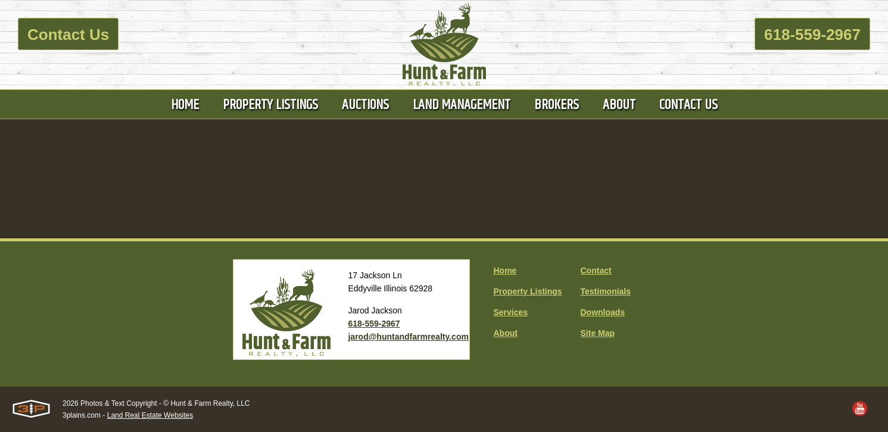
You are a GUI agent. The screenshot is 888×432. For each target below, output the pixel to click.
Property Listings (528, 291)
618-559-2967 (812, 34)
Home (505, 270)
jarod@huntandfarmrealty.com (408, 336)
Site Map (598, 333)
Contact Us (68, 34)
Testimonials (606, 291)
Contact (596, 270)
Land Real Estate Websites (150, 415)
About (506, 333)
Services (511, 312)
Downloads (603, 312)
